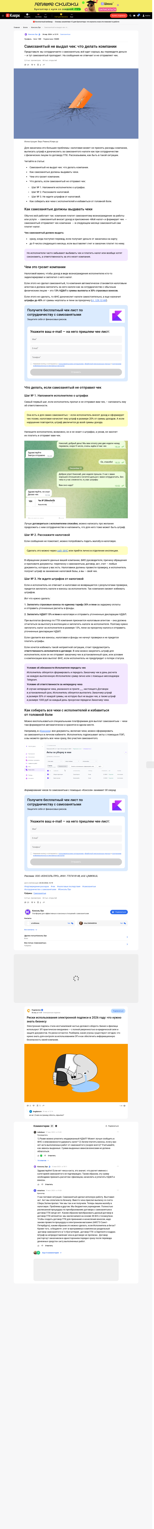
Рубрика (28, 893)
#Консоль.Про (64, 889)
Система (38, 15)
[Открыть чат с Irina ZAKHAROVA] (102, 923)
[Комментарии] (26, 65)
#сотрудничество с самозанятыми (40, 889)
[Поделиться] (44, 65)
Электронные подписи (51, 1013)
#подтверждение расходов (36, 886)
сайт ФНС (62, 550)
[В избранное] (39, 65)
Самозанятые (65, 34)
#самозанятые (89, 886)
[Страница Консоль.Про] (31, 34)
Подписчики (51, 39)
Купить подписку (119, 16)
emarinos (41, 1190)
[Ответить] (52, 1155)
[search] (130, 16)
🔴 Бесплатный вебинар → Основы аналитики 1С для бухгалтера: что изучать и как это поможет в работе (76, 22)
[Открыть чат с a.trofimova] (49, 923)
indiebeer (41, 1132)
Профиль (28, 39)
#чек (53, 886)
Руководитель (42, 1135)
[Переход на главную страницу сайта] (13, 15)
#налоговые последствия (68, 886)
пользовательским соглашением (71, 364)
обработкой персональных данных (97, 364)
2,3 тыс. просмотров (32, 60)
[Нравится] (33, 65)
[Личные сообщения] (134, 16)
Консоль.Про (42, 1167)
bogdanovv (37, 1111)
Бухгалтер (41, 1193)
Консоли (45, 730)
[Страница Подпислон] (29, 1011)
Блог (37, 39)
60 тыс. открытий (50, 60)
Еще (45, 15)
